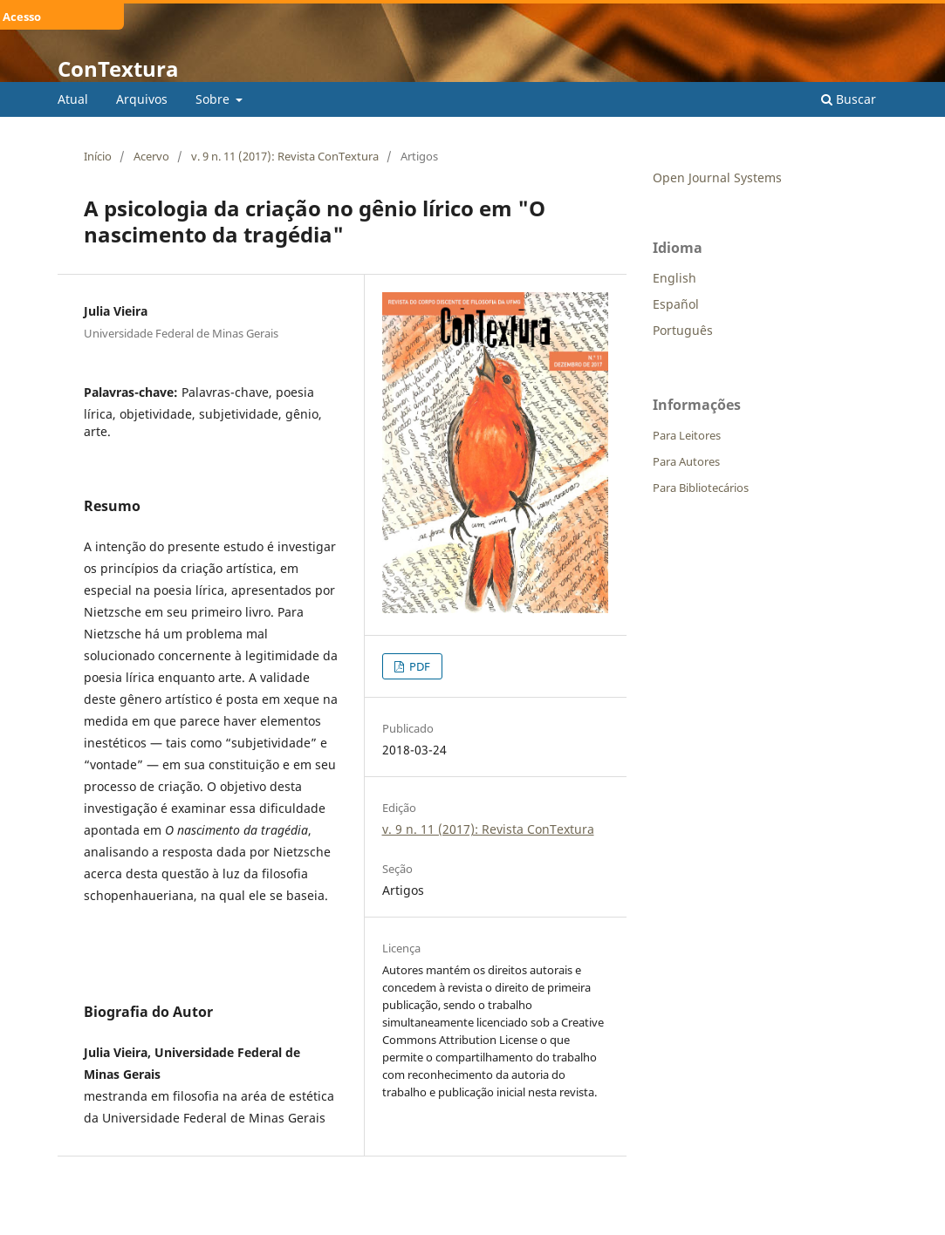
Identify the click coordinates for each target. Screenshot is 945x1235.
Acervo (151, 156)
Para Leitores (687, 435)
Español (676, 304)
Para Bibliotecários (701, 487)
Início (98, 156)
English (674, 278)
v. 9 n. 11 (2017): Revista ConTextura (285, 156)
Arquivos (142, 99)
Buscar (848, 99)
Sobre (214, 99)
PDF (418, 666)
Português (683, 330)
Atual (73, 99)
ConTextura (118, 68)
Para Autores (686, 461)
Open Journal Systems (717, 177)
